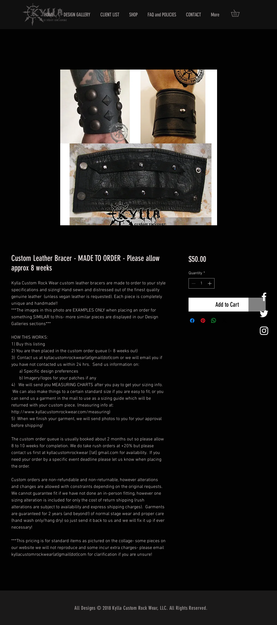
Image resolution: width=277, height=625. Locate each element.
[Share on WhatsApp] (213, 320)
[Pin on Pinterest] (203, 320)
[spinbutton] (201, 283)
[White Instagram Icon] (264, 330)
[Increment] (210, 283)
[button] (238, 13)
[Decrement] (192, 283)
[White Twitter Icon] (264, 313)
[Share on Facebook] (192, 320)
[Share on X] (224, 320)
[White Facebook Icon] (264, 296)
